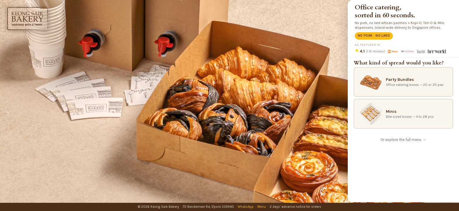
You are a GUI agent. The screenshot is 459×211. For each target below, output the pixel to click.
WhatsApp (246, 207)
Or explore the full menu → (403, 139)
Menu (261, 207)
